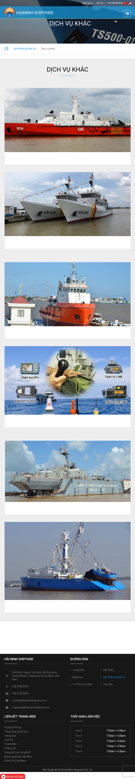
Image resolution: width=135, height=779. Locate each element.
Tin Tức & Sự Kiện (82, 684)
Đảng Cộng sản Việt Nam (18, 756)
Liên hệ (99, 3)
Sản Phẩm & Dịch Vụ (114, 677)
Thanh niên (10, 744)
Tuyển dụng (86, 3)
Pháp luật (10, 748)
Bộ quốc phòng (12, 727)
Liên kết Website (115, 3)
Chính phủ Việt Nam (15, 760)
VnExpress (10, 735)
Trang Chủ (78, 670)
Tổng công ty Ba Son (16, 731)
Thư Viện (108, 684)
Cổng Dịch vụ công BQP (17, 752)
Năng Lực (78, 677)
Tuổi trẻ (8, 739)
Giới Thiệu (108, 670)
